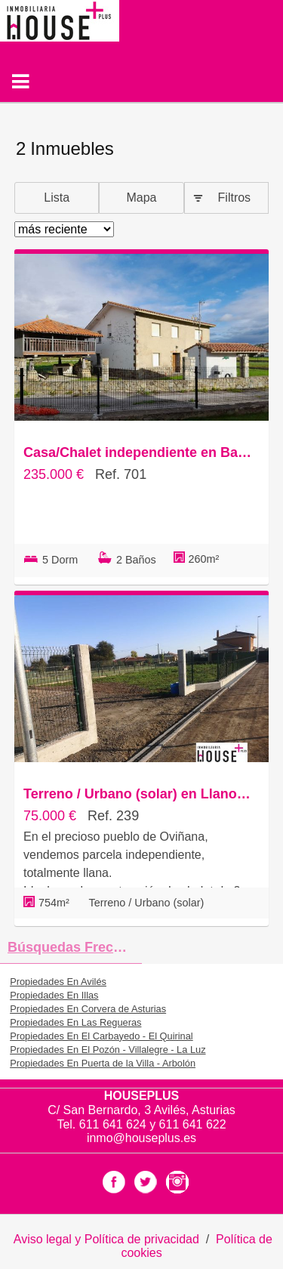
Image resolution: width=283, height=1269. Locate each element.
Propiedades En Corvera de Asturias (88, 1008)
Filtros (234, 197)
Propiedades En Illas (54, 995)
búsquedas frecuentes (75, 947)
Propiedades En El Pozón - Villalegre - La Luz (107, 1049)
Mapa (141, 197)
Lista (56, 197)
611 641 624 (114, 1124)
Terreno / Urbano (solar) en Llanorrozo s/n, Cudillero (137, 793)
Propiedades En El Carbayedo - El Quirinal (101, 1036)
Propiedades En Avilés (58, 981)
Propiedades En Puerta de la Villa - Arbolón (102, 1063)
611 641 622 (192, 1124)
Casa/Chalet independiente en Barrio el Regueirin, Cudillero (137, 452)
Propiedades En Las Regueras (75, 1022)
